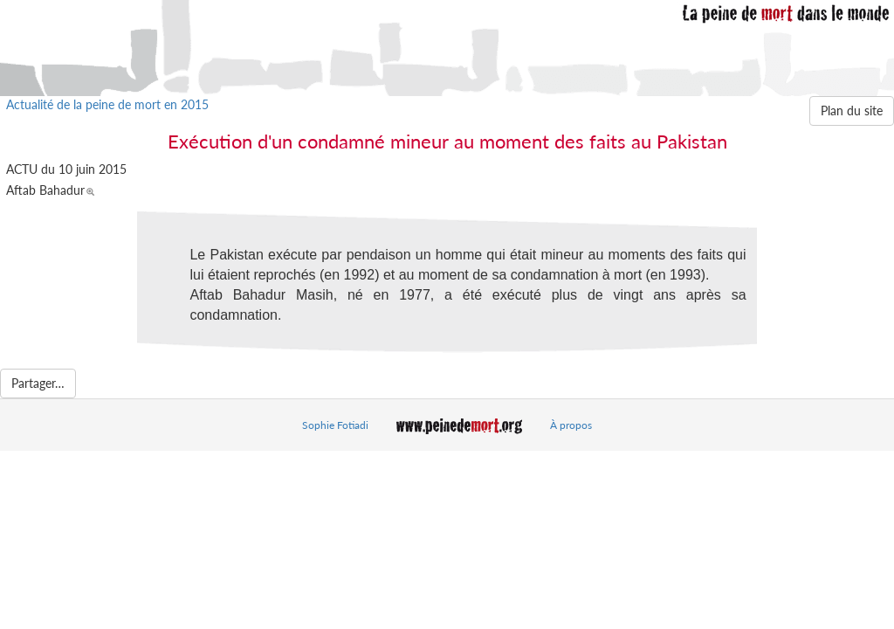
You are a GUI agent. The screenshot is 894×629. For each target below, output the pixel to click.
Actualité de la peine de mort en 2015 (107, 104)
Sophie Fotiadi (335, 425)
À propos (571, 425)
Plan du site (852, 110)
